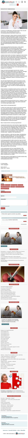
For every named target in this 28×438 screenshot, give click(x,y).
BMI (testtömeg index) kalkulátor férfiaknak (9, 298)
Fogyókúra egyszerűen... (5, 342)
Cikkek (19, 2)
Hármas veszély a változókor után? (7, 365)
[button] (14, 20)
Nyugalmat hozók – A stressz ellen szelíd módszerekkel (10, 399)
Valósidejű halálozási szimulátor (6, 297)
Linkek (18, 430)
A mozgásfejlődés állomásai (5, 348)
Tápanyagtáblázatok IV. (5, 335)
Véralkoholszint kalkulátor (5, 289)
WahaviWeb (23, 430)
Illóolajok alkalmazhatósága (6, 349)
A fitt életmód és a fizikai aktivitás (7, 406)
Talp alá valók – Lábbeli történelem (7, 405)
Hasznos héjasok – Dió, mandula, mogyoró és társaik (10, 346)
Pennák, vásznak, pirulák (5, 402)
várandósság (7, 184)
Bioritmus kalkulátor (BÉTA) (6, 290)
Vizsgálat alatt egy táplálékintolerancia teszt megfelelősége (11, 252)
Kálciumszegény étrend (5, 345)
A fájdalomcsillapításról (5, 362)
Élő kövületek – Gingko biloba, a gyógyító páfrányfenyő (10, 410)
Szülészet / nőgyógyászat (6, 192)
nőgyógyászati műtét (5, 188)
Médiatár (25, 2)
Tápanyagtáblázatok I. (5, 331)
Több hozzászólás (5, 324)
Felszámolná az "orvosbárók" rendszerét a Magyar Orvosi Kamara (13, 251)
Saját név (2, 195)
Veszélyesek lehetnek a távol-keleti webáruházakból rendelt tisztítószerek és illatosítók (13, 258)
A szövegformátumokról (5, 206)
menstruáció (20, 184)
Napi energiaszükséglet (5, 338)
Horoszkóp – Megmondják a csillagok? (7, 398)
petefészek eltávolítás (20, 186)
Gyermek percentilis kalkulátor (6, 287)
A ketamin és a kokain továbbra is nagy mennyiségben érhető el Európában (12, 255)
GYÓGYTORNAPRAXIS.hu (18, 390)
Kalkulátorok (22, 2)
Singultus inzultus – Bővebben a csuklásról (8, 361)
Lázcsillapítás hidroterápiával (6, 407)
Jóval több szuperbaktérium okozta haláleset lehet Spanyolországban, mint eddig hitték (13, 360)
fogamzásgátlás (14, 184)
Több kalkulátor (4, 246)
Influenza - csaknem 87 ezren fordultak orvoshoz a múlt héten (12, 354)
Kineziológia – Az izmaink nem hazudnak (8, 364)
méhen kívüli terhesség (5, 186)
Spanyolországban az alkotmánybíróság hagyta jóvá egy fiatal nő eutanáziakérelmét (12, 261)
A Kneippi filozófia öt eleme (6, 403)
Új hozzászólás (23, 224)
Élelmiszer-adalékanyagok (5, 337)
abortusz (2, 184)
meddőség (13, 186)
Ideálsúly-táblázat (4, 341)
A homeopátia (3, 400)
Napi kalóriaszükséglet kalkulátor (7, 243)
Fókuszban (16, 2)
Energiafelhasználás (4, 339)
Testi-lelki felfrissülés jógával (6, 409)
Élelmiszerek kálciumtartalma (6, 344)
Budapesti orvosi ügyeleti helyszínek (7, 330)
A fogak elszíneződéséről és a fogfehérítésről (8, 356)
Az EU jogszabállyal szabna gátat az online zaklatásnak (10, 256)
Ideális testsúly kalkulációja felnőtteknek (8, 293)
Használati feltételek (12, 430)
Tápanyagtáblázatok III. (5, 334)
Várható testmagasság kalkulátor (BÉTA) (8, 294)
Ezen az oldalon (5, 219)
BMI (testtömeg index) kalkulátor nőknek (8, 292)
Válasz (25, 215)
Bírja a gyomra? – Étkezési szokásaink (7, 368)
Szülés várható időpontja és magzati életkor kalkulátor (10, 296)
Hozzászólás (3, 199)
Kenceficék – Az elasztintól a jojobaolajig (8, 357)
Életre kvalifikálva (4, 366)
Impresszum (5, 430)
